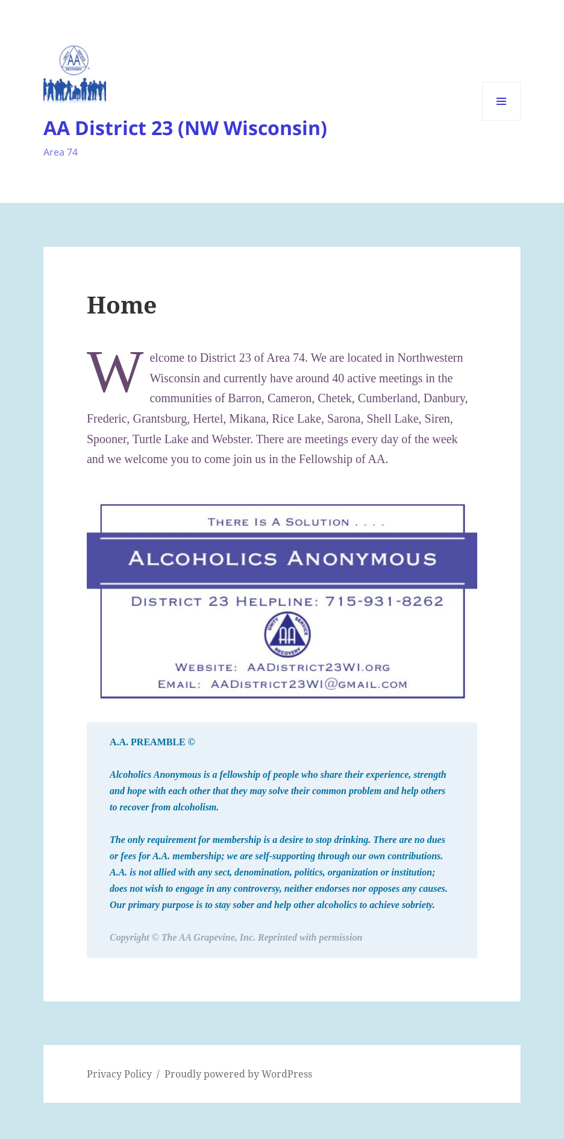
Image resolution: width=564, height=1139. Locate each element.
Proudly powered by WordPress (238, 1074)
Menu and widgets (502, 120)
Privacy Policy (119, 1074)
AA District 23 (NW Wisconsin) (185, 127)
